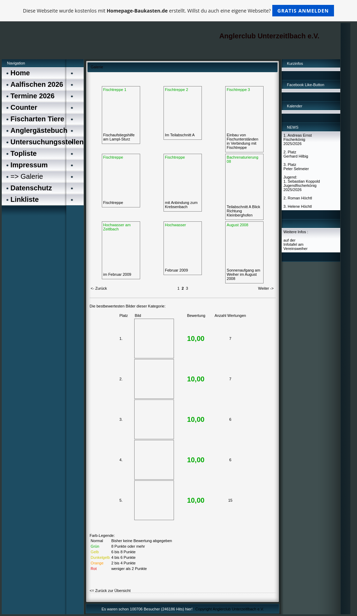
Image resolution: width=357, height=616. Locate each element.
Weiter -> (266, 288)
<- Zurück (99, 288)
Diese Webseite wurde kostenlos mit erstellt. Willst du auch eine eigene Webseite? (178, 10)
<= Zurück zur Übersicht (110, 590)
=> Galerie (26, 176)
